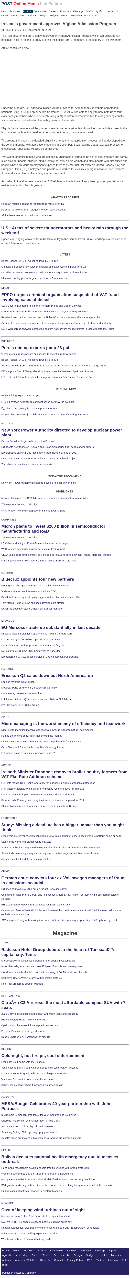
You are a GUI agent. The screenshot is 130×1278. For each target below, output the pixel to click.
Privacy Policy (75, 1260)
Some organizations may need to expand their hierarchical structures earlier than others (51, 847)
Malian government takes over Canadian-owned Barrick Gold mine (38, 560)
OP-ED (5, 717)
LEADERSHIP (9, 818)
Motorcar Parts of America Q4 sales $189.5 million (29, 687)
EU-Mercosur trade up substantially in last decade (50, 627)
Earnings (78, 11)
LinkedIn (113, 1260)
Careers (53, 11)
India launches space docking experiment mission (29, 1233)
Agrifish (99, 11)
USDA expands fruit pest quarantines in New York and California (37, 794)
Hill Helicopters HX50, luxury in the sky (23, 1019)
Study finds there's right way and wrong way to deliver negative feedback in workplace (50, 853)
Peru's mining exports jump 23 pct (35, 347)
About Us (45, 1260)
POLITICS (7, 423)
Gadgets (54, 15)
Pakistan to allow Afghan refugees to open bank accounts (33, 209)
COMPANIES (8, 519)
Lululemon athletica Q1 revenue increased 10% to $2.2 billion (36, 699)
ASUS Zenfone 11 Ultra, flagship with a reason (27, 1126)
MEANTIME (8, 1203)
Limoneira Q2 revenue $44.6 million (21, 693)
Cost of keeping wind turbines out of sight (43, 1210)
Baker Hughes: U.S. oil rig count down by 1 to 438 (29, 359)
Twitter (100, 1260)
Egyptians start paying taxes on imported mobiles (29, 408)
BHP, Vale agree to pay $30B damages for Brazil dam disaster (36, 904)
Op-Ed (89, 11)
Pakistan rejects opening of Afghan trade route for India (32, 203)
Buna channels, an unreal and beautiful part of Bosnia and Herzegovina (41, 966)
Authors (6, 1260)
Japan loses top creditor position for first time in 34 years (33, 645)
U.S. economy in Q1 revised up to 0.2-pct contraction (31, 639)
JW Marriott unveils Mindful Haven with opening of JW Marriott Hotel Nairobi (44, 972)
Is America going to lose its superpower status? (28, 753)
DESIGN (6, 1049)
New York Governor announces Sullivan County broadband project (38, 458)
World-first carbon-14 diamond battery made (26, 1239)
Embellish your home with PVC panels (23, 1062)
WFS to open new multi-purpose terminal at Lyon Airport (33, 510)
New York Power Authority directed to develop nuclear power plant (38, 482)
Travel (13, 15)
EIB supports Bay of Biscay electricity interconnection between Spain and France (47, 371)
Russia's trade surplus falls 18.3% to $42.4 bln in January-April (36, 633)
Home (5, 1250)
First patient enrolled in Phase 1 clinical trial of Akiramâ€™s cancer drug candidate (48, 1179)
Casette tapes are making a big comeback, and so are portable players (41, 1138)
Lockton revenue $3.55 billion (18, 682)
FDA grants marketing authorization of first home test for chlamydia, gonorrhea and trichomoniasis (56, 1185)
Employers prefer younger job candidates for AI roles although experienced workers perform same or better (61, 836)
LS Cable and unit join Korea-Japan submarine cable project (35, 543)
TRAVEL (6, 943)
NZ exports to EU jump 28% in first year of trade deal (31, 651)
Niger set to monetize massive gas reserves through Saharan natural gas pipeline (47, 730)
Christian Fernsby (13, 30)
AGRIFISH (7, 765)
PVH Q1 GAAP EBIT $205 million (20, 705)
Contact (58, 1260)
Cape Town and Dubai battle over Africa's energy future (32, 747)
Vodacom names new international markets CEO (28, 591)
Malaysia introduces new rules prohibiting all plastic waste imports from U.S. (44, 266)
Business (15, 11)
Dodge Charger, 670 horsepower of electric (25, 1037)
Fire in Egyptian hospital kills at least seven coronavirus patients (37, 402)
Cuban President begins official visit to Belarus (27, 441)
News (4, 11)
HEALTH (6, 1150)
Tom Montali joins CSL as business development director (33, 603)
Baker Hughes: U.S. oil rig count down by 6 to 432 (29, 261)
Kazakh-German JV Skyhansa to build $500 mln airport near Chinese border (44, 272)
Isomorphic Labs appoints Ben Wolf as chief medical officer (34, 585)
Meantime (76, 15)
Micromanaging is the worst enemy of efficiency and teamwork (63, 723)
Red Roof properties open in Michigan (22, 983)
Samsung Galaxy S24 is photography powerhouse (29, 1132)
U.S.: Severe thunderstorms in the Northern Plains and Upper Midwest (41, 305)
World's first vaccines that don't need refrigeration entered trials (37, 1173)
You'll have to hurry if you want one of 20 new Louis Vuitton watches (39, 1067)
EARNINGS (8, 669)
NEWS (5, 288)
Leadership (112, 11)
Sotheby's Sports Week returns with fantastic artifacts (31, 978)
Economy (65, 11)
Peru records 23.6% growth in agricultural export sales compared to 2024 (42, 800)
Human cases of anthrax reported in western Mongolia (32, 1191)
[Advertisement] (26, 71)
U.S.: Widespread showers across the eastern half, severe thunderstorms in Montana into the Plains (57, 329)
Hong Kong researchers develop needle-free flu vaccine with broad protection (45, 1168)
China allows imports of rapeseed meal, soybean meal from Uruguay (40, 806)
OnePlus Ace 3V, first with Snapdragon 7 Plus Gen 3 (31, 1120)
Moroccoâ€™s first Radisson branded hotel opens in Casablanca (38, 960)
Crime (4, 15)
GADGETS (7, 1097)
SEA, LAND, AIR (10, 996)
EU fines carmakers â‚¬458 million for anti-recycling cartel (34, 889)
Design (43, 15)
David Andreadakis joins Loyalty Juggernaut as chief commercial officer (41, 597)
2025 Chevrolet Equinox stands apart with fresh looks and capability (39, 1013)
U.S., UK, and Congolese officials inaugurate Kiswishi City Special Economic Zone (47, 377)
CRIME (5, 871)
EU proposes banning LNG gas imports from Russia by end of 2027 (39, 452)
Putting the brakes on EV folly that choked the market (31, 735)
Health (64, 15)
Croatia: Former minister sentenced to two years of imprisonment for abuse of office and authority (56, 323)
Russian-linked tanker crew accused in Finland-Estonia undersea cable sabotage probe (50, 317)
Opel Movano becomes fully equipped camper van (29, 1025)
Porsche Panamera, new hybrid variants (24, 1031)
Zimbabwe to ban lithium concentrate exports (26, 464)
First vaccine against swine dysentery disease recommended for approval (42, 788)
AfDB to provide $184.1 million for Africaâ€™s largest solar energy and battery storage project (54, 365)
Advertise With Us (25, 1260)
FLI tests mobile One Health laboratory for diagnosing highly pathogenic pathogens (48, 783)
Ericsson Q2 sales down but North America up (47, 675)
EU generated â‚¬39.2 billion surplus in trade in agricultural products (39, 656)
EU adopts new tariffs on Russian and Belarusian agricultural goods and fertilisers (47, 447)
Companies (40, 11)
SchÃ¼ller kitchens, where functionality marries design (32, 1085)
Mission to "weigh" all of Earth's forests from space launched (35, 1216)
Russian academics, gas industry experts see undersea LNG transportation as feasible (50, 1227)
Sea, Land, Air (28, 15)
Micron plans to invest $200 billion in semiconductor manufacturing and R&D (44, 414)
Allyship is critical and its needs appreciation (26, 859)
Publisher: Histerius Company (19, 1272)
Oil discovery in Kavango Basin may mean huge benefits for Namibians (41, 741)
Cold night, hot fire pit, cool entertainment (42, 1055)
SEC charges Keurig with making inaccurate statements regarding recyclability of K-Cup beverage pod (59, 920)
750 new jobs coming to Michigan (20, 504)
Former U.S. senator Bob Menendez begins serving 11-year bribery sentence (44, 311)
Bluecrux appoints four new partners (37, 579)
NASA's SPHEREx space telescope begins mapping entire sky (36, 1222)
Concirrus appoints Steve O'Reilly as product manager (32, 608)
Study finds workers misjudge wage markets (26, 841)
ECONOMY (7, 620)
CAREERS (7, 572)
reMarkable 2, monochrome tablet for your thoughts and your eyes (38, 1115)
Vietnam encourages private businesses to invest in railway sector (38, 354)
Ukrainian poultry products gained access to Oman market (34, 278)
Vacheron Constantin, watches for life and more (28, 1079)
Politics (27, 11)
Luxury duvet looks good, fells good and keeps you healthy (34, 1073)
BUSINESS (7, 341)
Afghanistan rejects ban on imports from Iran (26, 215)
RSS (89, 1260)
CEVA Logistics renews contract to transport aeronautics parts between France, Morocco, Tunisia (56, 554)
